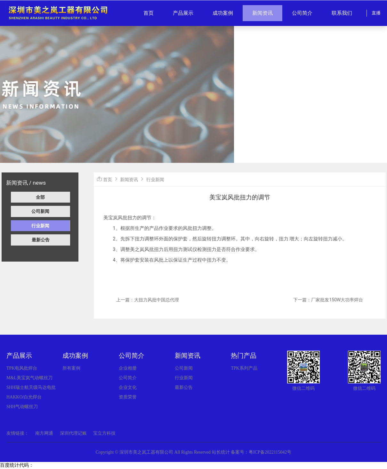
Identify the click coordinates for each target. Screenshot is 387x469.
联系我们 (342, 13)
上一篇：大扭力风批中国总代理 (147, 299)
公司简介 (302, 13)
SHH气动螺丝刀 (22, 406)
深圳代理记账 (73, 433)
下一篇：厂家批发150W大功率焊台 (328, 299)
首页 (148, 13)
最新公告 (41, 239)
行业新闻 (40, 225)
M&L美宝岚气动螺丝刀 (29, 377)
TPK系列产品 (244, 368)
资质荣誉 (128, 397)
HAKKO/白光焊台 (24, 397)
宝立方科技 (104, 433)
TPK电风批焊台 (21, 368)
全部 (40, 197)
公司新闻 (40, 211)
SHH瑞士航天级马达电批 (31, 387)
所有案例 (71, 368)
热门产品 (243, 355)
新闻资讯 (262, 13)
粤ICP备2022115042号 (270, 452)
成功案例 (223, 13)
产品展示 (183, 13)
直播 (376, 13)
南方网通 (44, 433)
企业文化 (128, 387)
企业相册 (128, 368)
